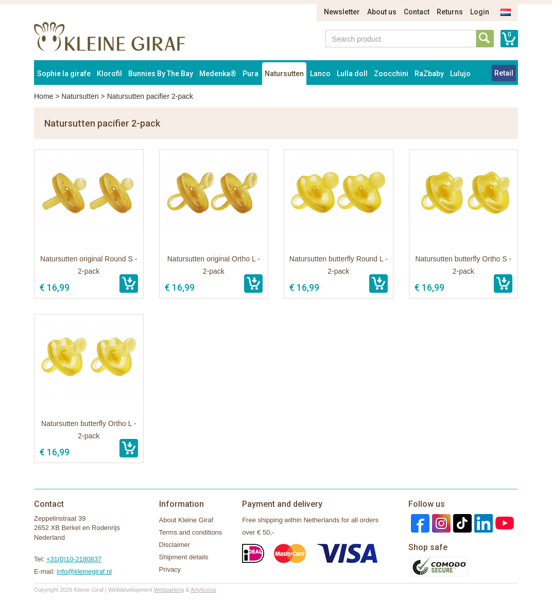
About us (381, 12)
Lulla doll (352, 73)
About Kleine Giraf (186, 520)
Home (43, 96)
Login (479, 12)
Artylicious (203, 590)
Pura (250, 73)
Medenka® (217, 73)
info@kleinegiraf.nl (84, 571)
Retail (503, 73)
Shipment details (184, 557)
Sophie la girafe (64, 73)
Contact (416, 12)
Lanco (320, 73)
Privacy (170, 569)
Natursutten (284, 73)
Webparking (169, 590)
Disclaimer (175, 545)
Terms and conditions (190, 532)
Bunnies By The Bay (160, 73)
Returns (450, 12)
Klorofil (109, 73)
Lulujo (460, 73)
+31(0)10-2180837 (73, 559)
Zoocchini (391, 73)
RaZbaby (429, 73)
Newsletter (342, 12)
